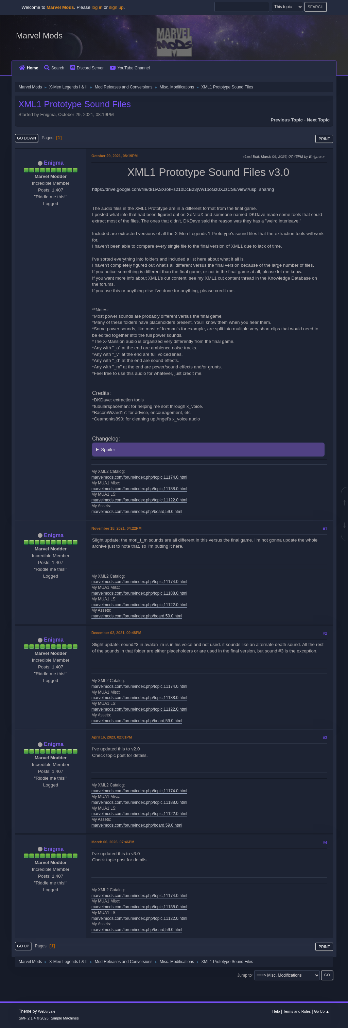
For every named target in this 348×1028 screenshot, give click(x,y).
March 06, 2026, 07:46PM (112, 842)
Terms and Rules (297, 1011)
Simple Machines (65, 1018)
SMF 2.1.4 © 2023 (34, 1018)
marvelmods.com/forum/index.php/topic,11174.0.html (139, 477)
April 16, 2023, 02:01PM (111, 737)
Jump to (244, 975)
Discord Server (87, 68)
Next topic (318, 119)
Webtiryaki (46, 1011)
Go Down (26, 138)
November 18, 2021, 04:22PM (116, 528)
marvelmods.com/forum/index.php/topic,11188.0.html (139, 488)
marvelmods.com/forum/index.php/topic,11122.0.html (139, 500)
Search (54, 68)
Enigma (54, 163)
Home (28, 68)
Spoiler (108, 449)
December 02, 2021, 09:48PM (116, 633)
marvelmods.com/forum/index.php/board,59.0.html (136, 511)
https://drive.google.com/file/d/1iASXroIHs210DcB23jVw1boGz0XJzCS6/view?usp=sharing (183, 189)
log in (97, 7)
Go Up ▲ (321, 1011)
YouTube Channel (130, 68)
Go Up (23, 946)
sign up (116, 7)
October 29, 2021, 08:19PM (114, 156)
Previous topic (287, 119)
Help (276, 1011)
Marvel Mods (39, 35)
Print (324, 139)
